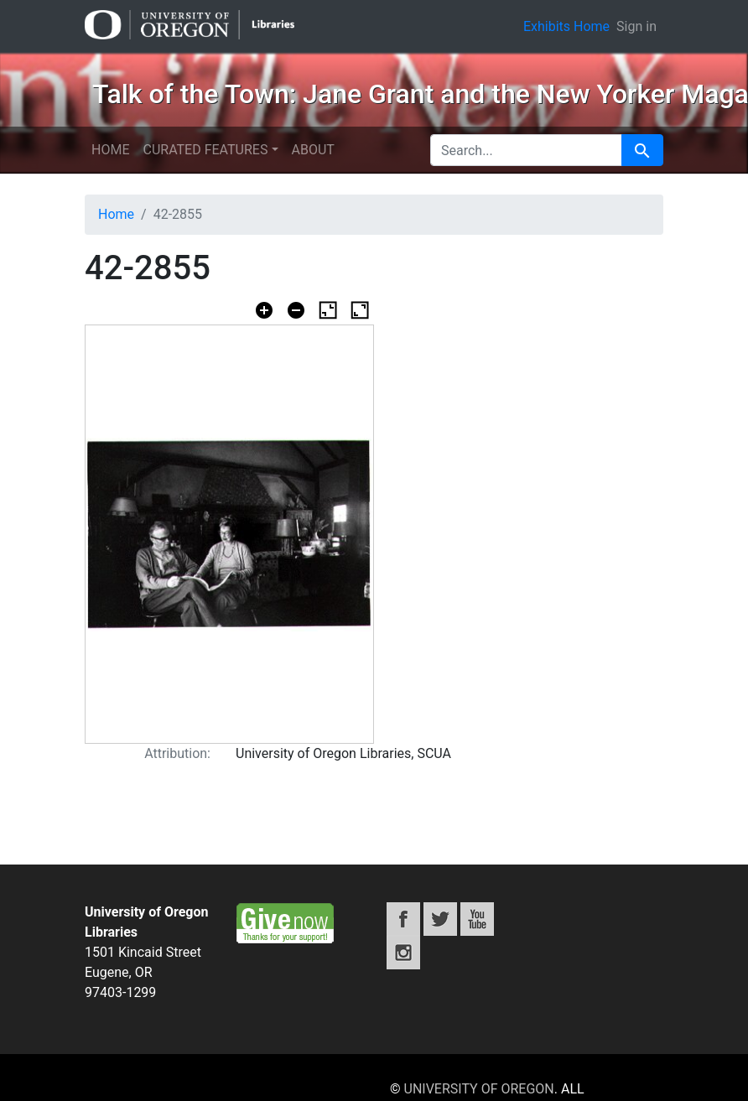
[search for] (526, 150)
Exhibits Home (566, 26)
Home (110, 150)
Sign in (636, 26)
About (313, 150)
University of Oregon (479, 1089)
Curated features (205, 150)
